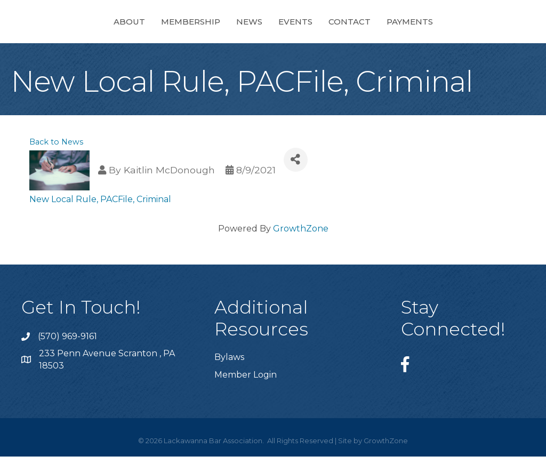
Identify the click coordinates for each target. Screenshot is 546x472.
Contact (437, 28)
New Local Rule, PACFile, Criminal (100, 215)
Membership (102, 28)
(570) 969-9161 (67, 352)
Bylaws (229, 372)
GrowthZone (300, 244)
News (161, 28)
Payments (498, 28)
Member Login (245, 390)
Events (383, 28)
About (41, 28)
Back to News (56, 157)
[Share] (296, 175)
